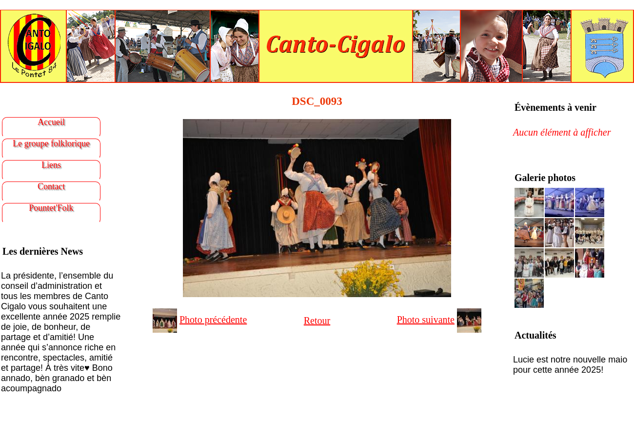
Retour (317, 320)
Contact (51, 186)
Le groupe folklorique (51, 143)
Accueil (51, 122)
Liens (51, 165)
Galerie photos (545, 177)
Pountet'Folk (51, 207)
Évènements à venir (555, 107)
